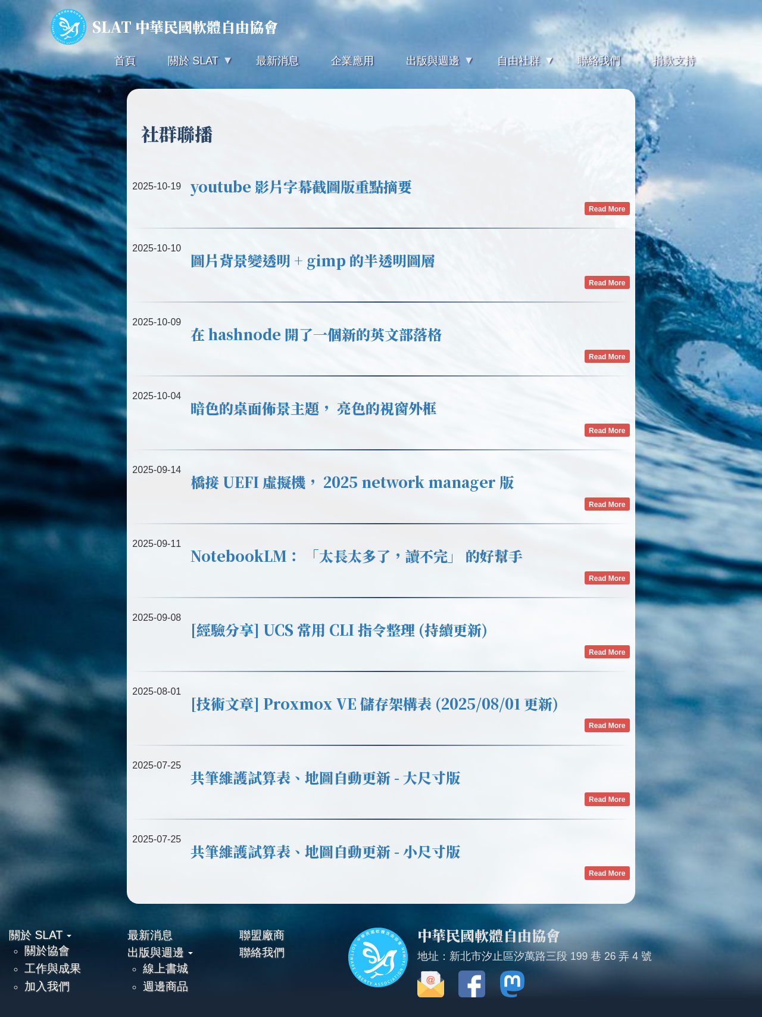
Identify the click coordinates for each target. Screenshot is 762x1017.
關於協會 (47, 950)
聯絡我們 (262, 952)
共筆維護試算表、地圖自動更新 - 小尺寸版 (325, 851)
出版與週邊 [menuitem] (431, 66)
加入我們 (47, 986)
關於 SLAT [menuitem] (192, 66)
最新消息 (150, 934)
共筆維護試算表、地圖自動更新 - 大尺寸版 (325, 777)
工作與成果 (52, 968)
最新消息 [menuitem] (277, 61)
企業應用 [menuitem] (352, 61)
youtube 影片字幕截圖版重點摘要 (301, 186)
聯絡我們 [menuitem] (598, 61)
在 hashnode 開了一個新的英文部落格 (316, 334)
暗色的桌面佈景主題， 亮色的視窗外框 (313, 407)
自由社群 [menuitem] (517, 66)
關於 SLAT (40, 934)
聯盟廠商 (262, 934)
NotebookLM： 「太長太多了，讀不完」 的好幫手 (356, 555)
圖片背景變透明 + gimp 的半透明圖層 (312, 260)
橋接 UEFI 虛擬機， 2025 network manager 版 (352, 481)
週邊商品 (165, 986)
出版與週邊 (160, 952)
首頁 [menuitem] (125, 61)
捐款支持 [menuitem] (673, 61)
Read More (607, 208)
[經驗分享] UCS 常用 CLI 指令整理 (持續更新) (339, 629)
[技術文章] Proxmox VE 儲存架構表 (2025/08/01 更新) (374, 703)
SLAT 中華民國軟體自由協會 (164, 27)
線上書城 (165, 968)
